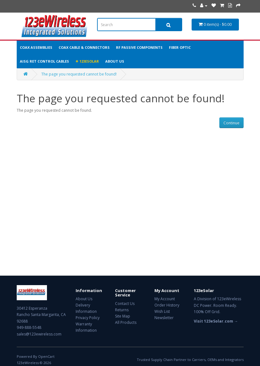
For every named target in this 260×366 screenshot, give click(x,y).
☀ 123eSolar (87, 61)
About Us (114, 61)
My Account (164, 298)
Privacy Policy (88, 317)
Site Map (122, 316)
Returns (122, 310)
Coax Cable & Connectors (84, 47)
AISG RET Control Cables (44, 61)
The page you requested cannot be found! (79, 74)
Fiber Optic (180, 47)
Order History (166, 305)
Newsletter (164, 317)
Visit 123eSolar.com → (216, 321)
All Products (125, 322)
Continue (231, 123)
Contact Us (125, 303)
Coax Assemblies (36, 47)
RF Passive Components (139, 47)
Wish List (162, 311)
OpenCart (46, 356)
